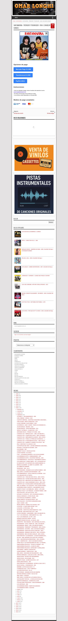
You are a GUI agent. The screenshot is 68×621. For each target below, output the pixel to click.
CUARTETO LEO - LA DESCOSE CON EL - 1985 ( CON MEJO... (31, 435)
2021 (17, 402)
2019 (17, 406)
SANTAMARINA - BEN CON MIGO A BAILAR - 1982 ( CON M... (31, 534)
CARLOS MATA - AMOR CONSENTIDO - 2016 (27, 421)
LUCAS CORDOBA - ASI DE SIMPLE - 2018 (27, 423)
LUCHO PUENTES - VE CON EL (24, 452)
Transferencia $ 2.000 (23, 75)
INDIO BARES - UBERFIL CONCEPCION (26, 549)
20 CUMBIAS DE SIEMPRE (23, 466)
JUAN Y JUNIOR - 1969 (22, 502)
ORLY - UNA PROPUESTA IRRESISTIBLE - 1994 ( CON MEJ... (31, 539)
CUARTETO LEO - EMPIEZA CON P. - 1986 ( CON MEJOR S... (31, 433)
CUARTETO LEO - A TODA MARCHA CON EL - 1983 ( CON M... (31, 440)
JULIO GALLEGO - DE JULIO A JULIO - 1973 (27, 492)
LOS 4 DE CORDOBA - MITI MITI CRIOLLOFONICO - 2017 (35, 284)
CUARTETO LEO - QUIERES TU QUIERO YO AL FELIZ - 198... (31, 442)
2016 (17, 604)
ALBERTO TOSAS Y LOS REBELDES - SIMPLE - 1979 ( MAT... (31, 489)
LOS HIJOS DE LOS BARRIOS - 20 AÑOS (31, 231)
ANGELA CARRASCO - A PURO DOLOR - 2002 (27, 496)
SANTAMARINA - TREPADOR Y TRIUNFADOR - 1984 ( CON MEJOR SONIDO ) (32, 26)
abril (18, 596)
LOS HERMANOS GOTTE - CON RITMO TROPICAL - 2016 (30, 457)
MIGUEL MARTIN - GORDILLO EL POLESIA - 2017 (28, 504)
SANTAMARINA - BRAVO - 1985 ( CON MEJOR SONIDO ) (30, 525)
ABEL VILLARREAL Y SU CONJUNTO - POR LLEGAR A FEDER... (31, 485)
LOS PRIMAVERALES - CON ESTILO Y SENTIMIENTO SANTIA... (31, 459)
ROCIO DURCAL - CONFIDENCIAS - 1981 (26, 565)
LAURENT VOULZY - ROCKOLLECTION (26, 451)
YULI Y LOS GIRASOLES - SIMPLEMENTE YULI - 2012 (29, 515)
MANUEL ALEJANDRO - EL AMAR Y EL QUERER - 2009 (29, 464)
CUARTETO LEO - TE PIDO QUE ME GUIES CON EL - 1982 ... (31, 478)
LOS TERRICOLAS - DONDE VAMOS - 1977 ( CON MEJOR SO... (31, 461)
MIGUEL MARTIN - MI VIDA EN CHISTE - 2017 (27, 499)
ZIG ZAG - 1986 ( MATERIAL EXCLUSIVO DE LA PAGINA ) (30, 537)
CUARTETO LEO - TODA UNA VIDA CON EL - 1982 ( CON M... (31, 476)
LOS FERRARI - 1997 (22, 449)
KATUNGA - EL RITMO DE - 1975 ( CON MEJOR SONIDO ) (30, 494)
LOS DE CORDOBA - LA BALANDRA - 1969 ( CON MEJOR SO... (31, 513)
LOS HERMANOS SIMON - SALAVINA (25, 587)
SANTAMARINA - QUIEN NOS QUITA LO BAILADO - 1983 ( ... (30, 530)
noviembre (19, 411)
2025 (17, 395)
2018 (17, 407)
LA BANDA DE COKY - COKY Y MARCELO (26, 568)
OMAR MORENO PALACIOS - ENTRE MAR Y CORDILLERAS (31, 547)
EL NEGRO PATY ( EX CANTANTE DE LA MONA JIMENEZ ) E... (31, 463)
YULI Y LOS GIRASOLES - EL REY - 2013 (26, 516)
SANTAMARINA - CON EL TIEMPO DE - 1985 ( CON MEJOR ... (31, 523)
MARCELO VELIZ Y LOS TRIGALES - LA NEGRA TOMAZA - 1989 (31, 490)
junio (18, 592)
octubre (19, 413)
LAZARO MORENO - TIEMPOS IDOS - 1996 (27, 551)
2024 (17, 397)
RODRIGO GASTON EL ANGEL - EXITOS (26, 518)
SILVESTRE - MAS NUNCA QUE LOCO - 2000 (27, 511)
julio (18, 591)
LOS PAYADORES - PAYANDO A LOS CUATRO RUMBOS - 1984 (31, 470)
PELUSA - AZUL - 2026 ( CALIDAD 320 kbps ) (32, 258)
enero (18, 601)
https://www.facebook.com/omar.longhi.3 (22, 334)
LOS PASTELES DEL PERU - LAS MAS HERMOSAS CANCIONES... (32, 445)
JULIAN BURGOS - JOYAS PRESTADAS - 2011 (27, 428)
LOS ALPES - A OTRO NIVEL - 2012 (25, 508)
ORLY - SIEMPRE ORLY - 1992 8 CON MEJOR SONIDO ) (30, 540)
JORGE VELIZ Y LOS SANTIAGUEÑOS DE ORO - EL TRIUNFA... (31, 542)
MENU (16, 17)
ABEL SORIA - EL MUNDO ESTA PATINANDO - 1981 (28, 471)
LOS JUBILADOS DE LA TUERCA (24, 475)
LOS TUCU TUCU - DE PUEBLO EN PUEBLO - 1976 (33, 302)
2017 (17, 603)
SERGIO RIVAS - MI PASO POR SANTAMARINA (28, 556)
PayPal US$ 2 (20, 81)
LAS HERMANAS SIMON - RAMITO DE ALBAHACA (28, 585)
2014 (17, 608)
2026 (17, 393)
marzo (18, 598)
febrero (18, 599)
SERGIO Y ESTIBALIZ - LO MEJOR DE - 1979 (27, 430)
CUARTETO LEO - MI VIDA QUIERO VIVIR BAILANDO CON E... (31, 483)
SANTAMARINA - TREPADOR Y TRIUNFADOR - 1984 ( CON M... (31, 527)
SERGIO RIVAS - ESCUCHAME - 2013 (25, 558)
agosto (18, 589)
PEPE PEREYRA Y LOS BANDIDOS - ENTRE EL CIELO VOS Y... (31, 563)
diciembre (19, 409)
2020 (17, 404)
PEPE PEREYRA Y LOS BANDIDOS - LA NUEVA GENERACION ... (32, 535)
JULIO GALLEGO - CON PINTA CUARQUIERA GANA (29, 501)
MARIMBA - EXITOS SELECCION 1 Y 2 (26, 566)
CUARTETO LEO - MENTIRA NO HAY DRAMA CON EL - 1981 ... (31, 480)
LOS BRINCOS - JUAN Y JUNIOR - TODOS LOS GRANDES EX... (31, 425)
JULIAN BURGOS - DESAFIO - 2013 (25, 426)
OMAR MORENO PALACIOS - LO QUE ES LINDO (28, 546)
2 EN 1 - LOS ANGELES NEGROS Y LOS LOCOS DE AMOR (30, 454)
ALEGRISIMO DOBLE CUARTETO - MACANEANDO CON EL (30, 487)
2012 (17, 611)
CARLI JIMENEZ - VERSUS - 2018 (24, 418)
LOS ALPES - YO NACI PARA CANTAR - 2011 (27, 506)
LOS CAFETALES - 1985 (22, 584)
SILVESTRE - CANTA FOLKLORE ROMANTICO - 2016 (29, 509)
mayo (18, 594)
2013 (17, 610)
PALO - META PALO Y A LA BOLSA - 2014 (26, 444)
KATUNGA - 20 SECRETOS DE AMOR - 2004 (27, 447)
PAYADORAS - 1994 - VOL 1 (23, 468)
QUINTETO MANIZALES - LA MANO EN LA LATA (28, 580)
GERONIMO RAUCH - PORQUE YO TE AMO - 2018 (28, 431)
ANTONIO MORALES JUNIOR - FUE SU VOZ (27, 573)
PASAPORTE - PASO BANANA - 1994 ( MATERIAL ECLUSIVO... (31, 521)
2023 (17, 399)
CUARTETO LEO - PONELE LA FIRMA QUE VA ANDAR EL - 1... (31, 438)
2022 (17, 400)
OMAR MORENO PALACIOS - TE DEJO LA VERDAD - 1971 (30, 544)
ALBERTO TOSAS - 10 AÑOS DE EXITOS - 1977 (28, 560)
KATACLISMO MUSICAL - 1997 (24, 561)
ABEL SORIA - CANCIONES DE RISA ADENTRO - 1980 (29, 553)
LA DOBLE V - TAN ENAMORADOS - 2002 (26, 416)
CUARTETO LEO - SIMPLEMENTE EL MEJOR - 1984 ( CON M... (31, 437)
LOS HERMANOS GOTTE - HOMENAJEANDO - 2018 (29, 456)
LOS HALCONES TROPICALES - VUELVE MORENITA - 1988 (30, 582)
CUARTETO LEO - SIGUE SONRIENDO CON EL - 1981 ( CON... (31, 482)
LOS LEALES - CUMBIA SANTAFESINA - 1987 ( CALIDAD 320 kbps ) (37, 266)
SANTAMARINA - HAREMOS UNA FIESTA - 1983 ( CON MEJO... (31, 532)
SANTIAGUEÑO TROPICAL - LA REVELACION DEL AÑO (29, 579)
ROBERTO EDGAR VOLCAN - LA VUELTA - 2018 (28, 520)
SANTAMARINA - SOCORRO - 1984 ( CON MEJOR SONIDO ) (31, 528)
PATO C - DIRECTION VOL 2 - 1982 (30, 240)
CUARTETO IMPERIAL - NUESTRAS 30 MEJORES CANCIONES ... (32, 419)
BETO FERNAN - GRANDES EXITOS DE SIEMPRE (28, 572)
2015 (17, 606)
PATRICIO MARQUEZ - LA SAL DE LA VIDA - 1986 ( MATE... (30, 554)
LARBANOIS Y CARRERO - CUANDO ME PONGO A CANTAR (36, 275)
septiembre (19, 414)
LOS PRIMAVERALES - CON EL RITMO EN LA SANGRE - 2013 (31, 473)
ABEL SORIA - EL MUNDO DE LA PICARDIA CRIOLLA (29, 577)
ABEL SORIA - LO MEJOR (23, 575)
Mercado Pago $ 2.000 (23, 69)
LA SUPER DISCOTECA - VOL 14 (24, 570)
